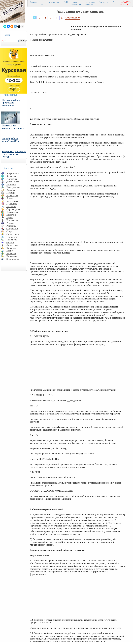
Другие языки (13, 181)
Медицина (11, 203)
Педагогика (12, 212)
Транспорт (11, 239)
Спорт (9, 231)
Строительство (13, 234)
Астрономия (12, 173)
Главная (33, 2)
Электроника (12, 259)
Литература (12, 195)
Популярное (53, 2)
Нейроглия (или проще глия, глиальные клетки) (14, 154)
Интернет (11, 184)
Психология (12, 220)
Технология (12, 237)
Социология (12, 228)
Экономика (11, 256)
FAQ (114, 2)
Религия (10, 223)
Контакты (103, 2)
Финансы (11, 248)
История (10, 190)
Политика (11, 214)
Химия (9, 250)
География (11, 179)
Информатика (13, 187)
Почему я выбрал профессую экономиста (11, 103)
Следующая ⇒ (72, 17)
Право (9, 217)
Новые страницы (76, 3)
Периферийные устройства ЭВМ (10, 139)
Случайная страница (90, 3)
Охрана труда (13, 209)
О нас (42, 3)
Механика (11, 206)
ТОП (65, 2)
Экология (11, 253)
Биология (11, 176)
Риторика (11, 226)
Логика (9, 198)
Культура (10, 192)
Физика (10, 242)
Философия (12, 245)
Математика (12, 201)
